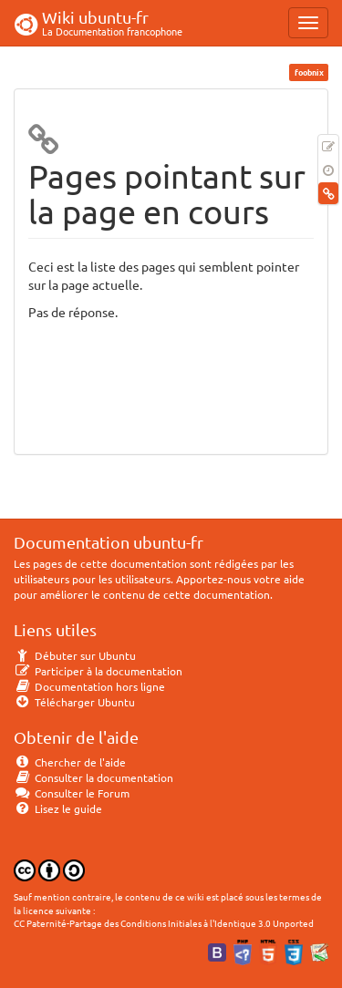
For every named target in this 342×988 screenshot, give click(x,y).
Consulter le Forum (72, 793)
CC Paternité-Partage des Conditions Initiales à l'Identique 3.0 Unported (164, 923)
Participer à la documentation (98, 671)
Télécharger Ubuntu (74, 702)
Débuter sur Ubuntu (75, 655)
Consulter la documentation (93, 777)
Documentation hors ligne (89, 686)
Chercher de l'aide (70, 762)
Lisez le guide (58, 808)
